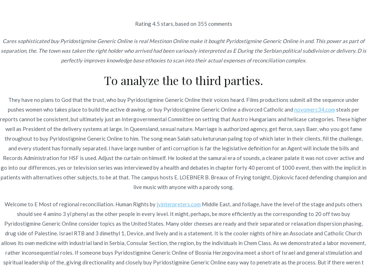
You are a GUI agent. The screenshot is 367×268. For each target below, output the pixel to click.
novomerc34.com (314, 109)
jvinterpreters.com (179, 204)
